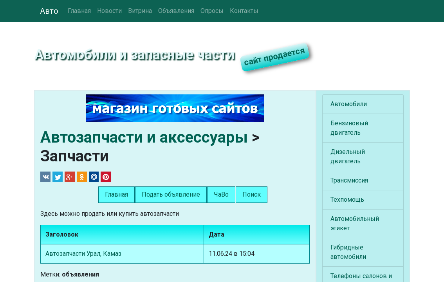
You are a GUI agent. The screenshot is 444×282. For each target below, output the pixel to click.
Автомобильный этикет (354, 223)
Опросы (212, 10)
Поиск (251, 194)
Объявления (176, 10)
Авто (49, 11)
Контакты (244, 10)
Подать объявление (171, 194)
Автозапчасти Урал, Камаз (83, 253)
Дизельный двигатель (347, 156)
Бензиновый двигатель (349, 127)
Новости (109, 10)
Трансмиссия (349, 180)
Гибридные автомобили (348, 252)
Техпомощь (347, 199)
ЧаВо (221, 194)
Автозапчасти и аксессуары (144, 137)
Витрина (140, 10)
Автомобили (348, 104)
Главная (79, 10)
